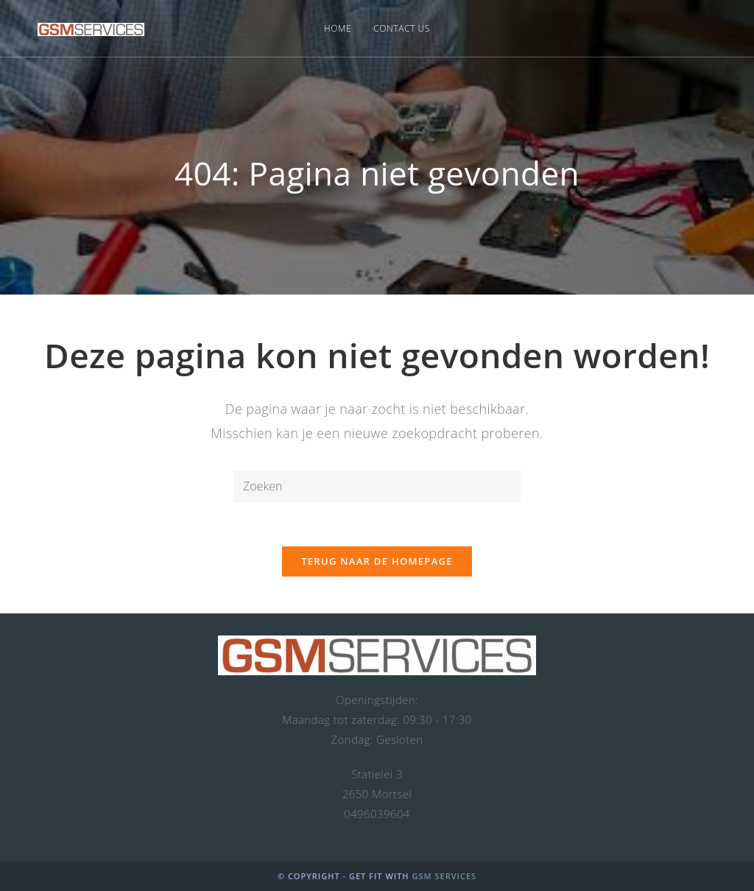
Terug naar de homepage (377, 561)
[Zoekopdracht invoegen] (377, 486)
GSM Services (444, 875)
